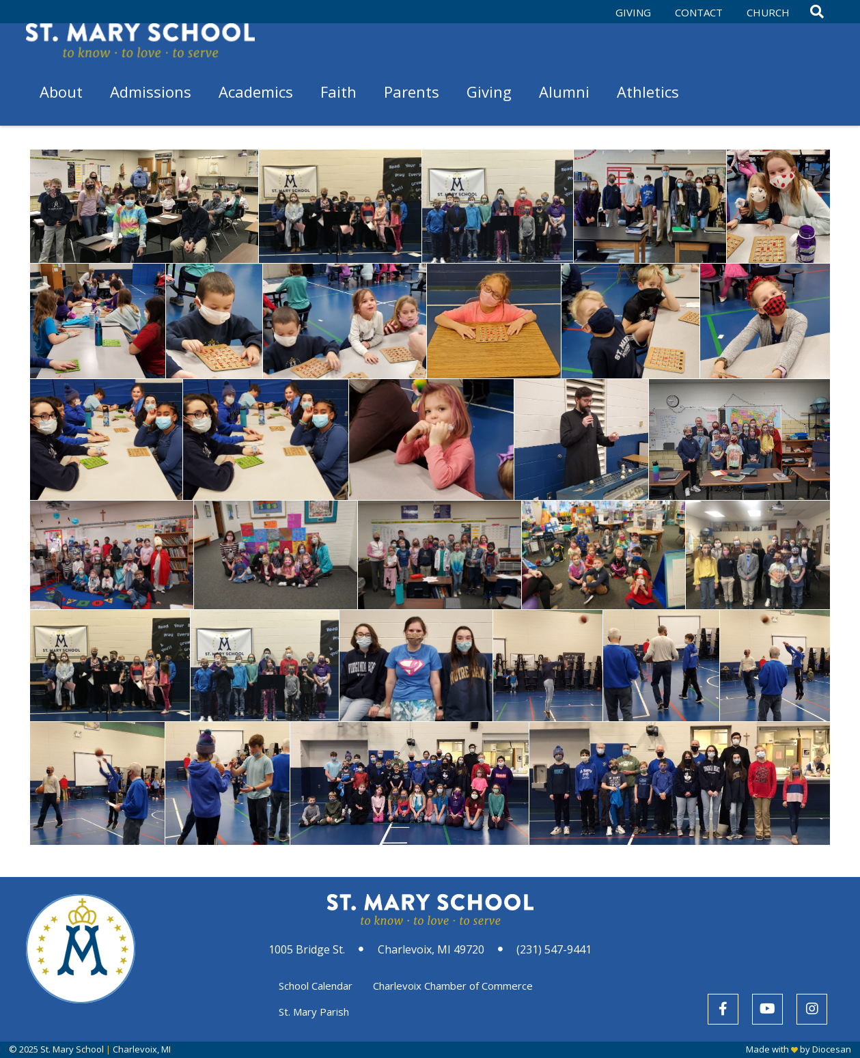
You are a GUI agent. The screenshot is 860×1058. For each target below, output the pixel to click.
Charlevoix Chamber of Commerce (453, 985)
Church (768, 12)
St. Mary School (72, 1049)
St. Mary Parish (314, 1011)
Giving (633, 12)
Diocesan (831, 1049)
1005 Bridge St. (306, 949)
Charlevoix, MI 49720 (431, 949)
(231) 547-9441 (554, 949)
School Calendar (315, 985)
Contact (699, 12)
